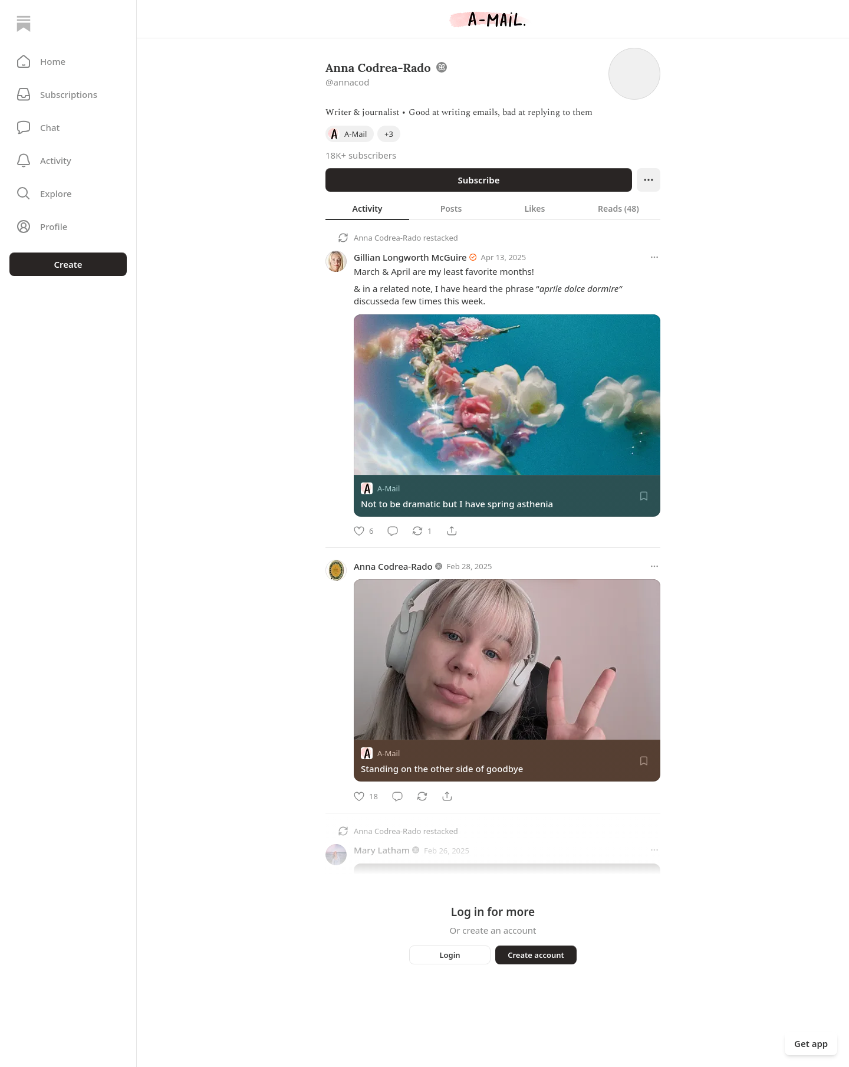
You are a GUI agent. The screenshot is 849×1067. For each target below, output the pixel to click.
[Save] (643, 496)
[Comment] (393, 530)
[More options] (654, 257)
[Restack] (421, 530)
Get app (811, 1043)
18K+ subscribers (360, 155)
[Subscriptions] (68, 94)
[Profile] (68, 226)
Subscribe (478, 180)
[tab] (367, 208)
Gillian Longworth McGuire (410, 257)
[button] (68, 61)
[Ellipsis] (648, 180)
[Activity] (68, 160)
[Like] (363, 530)
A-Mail (388, 488)
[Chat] (68, 127)
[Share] (452, 530)
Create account (536, 955)
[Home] (23, 23)
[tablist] (492, 208)
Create (68, 264)
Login (449, 955)
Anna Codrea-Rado (387, 237)
